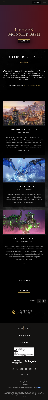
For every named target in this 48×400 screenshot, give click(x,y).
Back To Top (24, 328)
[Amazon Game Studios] (17, 362)
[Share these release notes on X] (39, 301)
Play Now (24, 342)
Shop (36, 2)
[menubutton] (44, 2)
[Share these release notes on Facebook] (44, 301)
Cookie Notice (24, 384)
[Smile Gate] (30, 362)
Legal (24, 379)
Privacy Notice (24, 382)
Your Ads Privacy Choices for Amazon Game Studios (24, 387)
